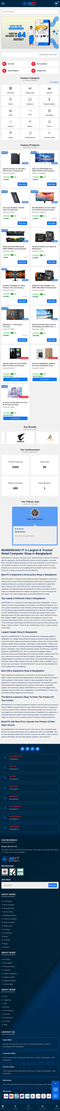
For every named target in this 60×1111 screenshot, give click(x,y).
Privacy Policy (7, 912)
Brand (4, 936)
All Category (54, 82)
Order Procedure (8, 922)
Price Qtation (6, 963)
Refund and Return (8, 915)
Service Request (8, 966)
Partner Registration (9, 973)
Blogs (4, 943)
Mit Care (5, 1007)
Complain (5, 970)
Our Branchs (6, 933)
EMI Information (7, 905)
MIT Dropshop (7, 1010)
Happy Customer (8, 977)
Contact (5, 947)
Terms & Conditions (9, 919)
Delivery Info (6, 926)
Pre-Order (5, 959)
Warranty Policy (7, 908)
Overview (5, 929)
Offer (4, 1003)
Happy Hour (6, 1000)
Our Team (5, 940)
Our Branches (7, 1018)
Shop (4, 996)
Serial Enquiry (7, 984)
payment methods (8, 980)
